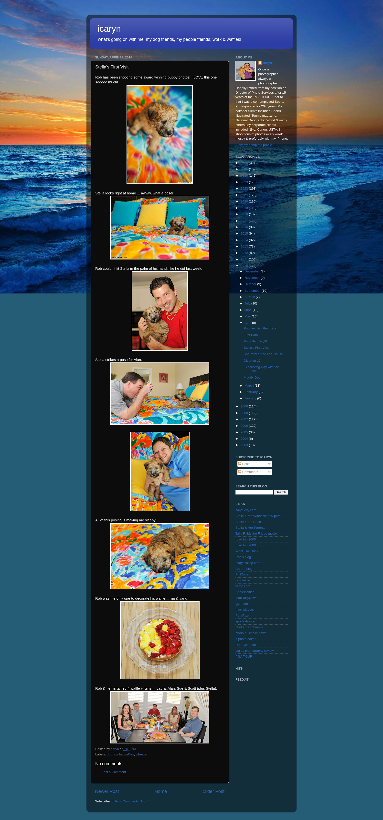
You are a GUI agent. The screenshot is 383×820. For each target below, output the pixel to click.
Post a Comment (113, 772)
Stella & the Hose (248, 522)
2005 (245, 432)
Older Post (213, 791)
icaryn (109, 29)
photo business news (250, 633)
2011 (245, 259)
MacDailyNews (246, 598)
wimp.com (242, 586)
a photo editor (245, 639)
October (251, 284)
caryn (267, 63)
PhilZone (241, 574)
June (249, 310)
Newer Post (107, 791)
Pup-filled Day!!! (255, 341)
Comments (248, 472)
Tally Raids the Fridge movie (256, 533)
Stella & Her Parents (250, 527)
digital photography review (254, 650)
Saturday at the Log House (263, 354)
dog (109, 754)
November (253, 278)
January (251, 398)
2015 (245, 233)
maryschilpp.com (247, 563)
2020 (245, 201)
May (248, 316)
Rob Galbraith (245, 645)
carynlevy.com (245, 510)
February (252, 392)
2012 (245, 253)
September (253, 290)
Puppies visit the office (260, 328)
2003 (245, 445)
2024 (245, 175)
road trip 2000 (245, 545)
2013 (245, 246)
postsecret (243, 580)
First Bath (251, 335)
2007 (245, 419)
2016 (245, 227)
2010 (245, 266)
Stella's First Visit (256, 347)
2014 (245, 240)
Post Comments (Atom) (132, 801)
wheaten (142, 754)
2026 (245, 163)
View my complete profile (253, 145)
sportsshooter (245, 621)
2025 (245, 169)
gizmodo (241, 604)
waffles (129, 754)
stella (118, 754)
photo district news (249, 627)
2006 (245, 425)
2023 (245, 182)
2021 (245, 195)
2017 (245, 221)
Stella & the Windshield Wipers (258, 516)
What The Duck (246, 551)
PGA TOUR (243, 656)
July (248, 303)
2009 (245, 406)
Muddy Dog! (253, 377)
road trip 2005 (245, 539)
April (248, 323)
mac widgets (244, 609)
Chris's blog (244, 569)
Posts (244, 464)
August (250, 297)
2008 (245, 413)
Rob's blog (243, 557)
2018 (245, 214)
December (253, 271)
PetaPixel (242, 615)
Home (161, 791)
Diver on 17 (252, 360)
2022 (245, 188)
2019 (245, 208)
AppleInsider (244, 592)
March (250, 385)
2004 (245, 438)
